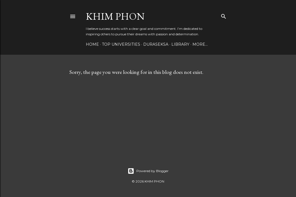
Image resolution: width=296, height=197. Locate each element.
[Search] (223, 15)
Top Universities (121, 44)
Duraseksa (155, 44)
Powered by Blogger (148, 171)
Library (180, 44)
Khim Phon (115, 16)
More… (200, 44)
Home (92, 44)
